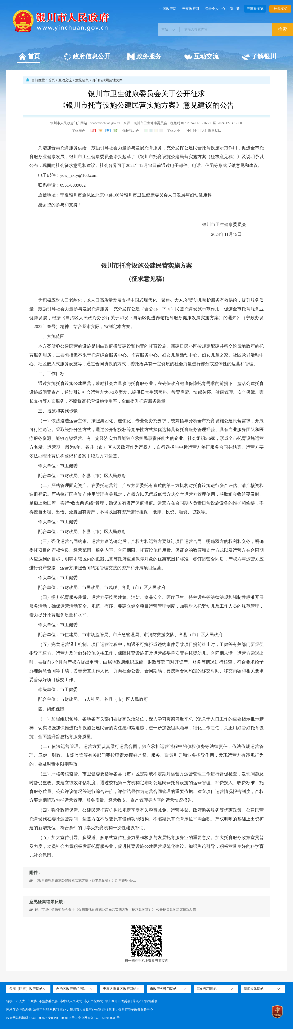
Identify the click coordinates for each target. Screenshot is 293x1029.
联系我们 (52, 1009)
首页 (29, 57)
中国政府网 (167, 8)
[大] (203, 130)
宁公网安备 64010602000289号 (99, 1018)
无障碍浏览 (255, 8)
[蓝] (108, 130)
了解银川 (259, 57)
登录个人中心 (215, 8)
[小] (188, 130)
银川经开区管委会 (117, 1001)
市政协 (32, 1001)
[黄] (100, 130)
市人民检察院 (93, 1001)
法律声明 (39, 1009)
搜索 (282, 29)
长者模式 (280, 8)
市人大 (20, 1001)
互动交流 (201, 57)
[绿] (115, 130)
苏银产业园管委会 (145, 1001)
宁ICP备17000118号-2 (62, 1018)
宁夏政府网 (190, 8)
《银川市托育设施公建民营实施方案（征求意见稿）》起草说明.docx (85, 880)
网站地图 (26, 1009)
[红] (93, 130)
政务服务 (144, 57)
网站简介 (12, 1009)
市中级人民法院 (71, 1001)
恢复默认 (214, 130)
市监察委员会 (48, 1001)
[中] (196, 130)
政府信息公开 (86, 57)
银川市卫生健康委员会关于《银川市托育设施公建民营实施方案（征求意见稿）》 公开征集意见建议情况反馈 (115, 909)
